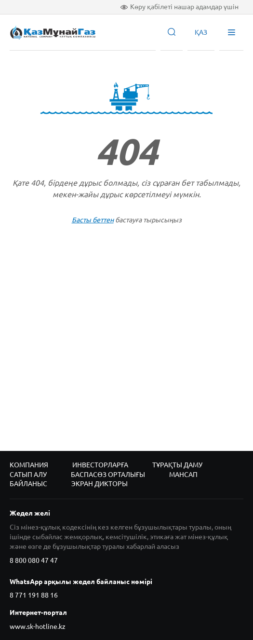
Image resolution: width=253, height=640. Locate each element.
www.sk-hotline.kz (38, 626)
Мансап (183, 474)
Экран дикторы (99, 484)
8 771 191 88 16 (34, 595)
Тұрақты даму (177, 465)
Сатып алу (28, 474)
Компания (29, 465)
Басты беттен (93, 220)
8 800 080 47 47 (34, 560)
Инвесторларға (100, 465)
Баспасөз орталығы (108, 474)
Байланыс (28, 484)
